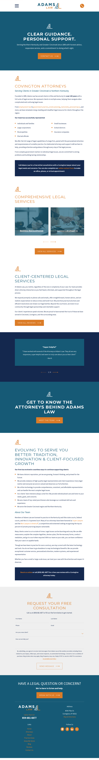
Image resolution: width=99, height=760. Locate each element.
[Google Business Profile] (62, 729)
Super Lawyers (77, 520)
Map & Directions (70, 717)
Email (52, 625)
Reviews (29, 747)
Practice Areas (29, 738)
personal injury (75, 107)
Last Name (54, 619)
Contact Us (29, 750)
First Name (19, 619)
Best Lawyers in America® (29, 523)
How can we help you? (22, 639)
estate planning (54, 107)
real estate (65, 107)
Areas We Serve (29, 741)
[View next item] (53, 242)
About (29, 735)
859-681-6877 (29, 717)
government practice (40, 107)
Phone (17, 625)
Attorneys (29, 732)
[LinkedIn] (72, 729)
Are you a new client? (22, 632)
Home (29, 729)
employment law (25, 107)
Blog (29, 744)
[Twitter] (77, 729)
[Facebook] (67, 729)
